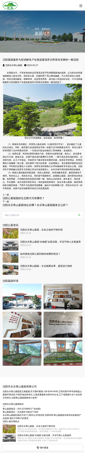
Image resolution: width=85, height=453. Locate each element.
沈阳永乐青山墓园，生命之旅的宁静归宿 (41, 229)
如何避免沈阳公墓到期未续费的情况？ (40, 254)
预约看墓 (42, 447)
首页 (37, 29)
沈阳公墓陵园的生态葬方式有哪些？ (24, 198)
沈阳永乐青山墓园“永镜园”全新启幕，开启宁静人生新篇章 (50, 241)
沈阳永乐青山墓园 (12, 65)
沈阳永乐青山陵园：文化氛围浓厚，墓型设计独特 (46, 266)
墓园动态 (46, 29)
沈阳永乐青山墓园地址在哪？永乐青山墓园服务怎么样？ (35, 205)
